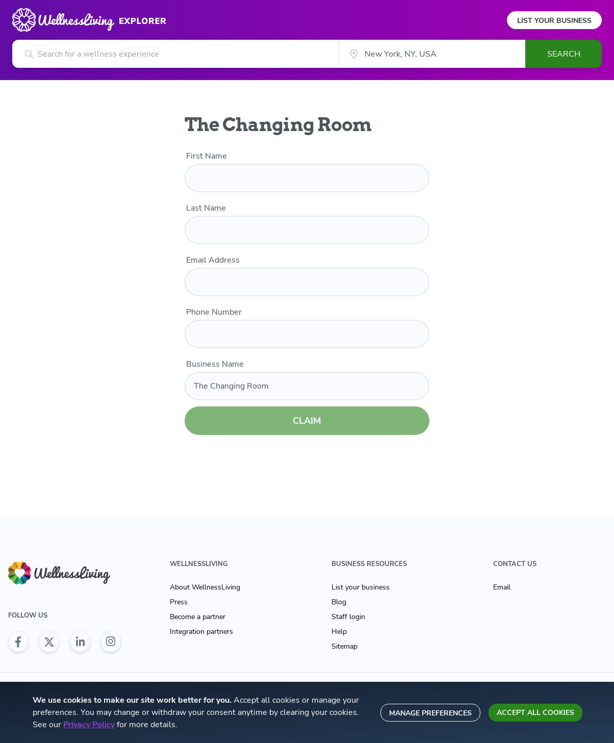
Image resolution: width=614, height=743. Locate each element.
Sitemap (344, 646)
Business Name (215, 364)
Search (563, 54)
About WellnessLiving (205, 587)
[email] (307, 282)
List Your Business (554, 20)
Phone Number (214, 312)
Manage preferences (430, 713)
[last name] (307, 230)
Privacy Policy (89, 724)
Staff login (348, 617)
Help (339, 631)
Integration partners (201, 631)
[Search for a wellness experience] (175, 54)
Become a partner (197, 617)
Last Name (206, 208)
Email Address (213, 260)
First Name (206, 156)
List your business (360, 587)
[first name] (307, 178)
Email (501, 587)
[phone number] (307, 334)
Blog (338, 602)
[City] (432, 54)
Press (179, 602)
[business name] (307, 386)
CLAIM (307, 421)
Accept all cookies (535, 713)
